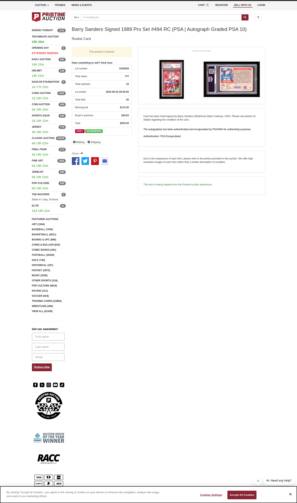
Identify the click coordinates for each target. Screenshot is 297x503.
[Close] (290, 494)
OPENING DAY (40, 47)
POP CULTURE (40, 183)
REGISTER (221, 5)
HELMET (37, 70)
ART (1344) (38, 224)
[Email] (48, 357)
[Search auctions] (161, 17)
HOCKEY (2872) (41, 270)
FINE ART (37, 160)
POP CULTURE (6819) (44, 285)
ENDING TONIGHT (42, 30)
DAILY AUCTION (41, 59)
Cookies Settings (211, 494)
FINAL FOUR (39, 149)
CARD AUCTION (41, 93)
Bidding (79, 142)
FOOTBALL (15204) (43, 255)
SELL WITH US (242, 5)
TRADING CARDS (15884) (47, 301)
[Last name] (48, 347)
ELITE (35, 205)
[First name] (48, 337)
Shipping (94, 142)
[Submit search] (245, 17)
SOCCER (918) (40, 295)
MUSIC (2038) (40, 275)
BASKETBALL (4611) (44, 234)
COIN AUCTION (41, 104)
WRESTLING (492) (42, 306)
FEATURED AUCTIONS (45, 219)
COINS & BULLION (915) (46, 244)
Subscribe (42, 367)
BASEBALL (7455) (42, 229)
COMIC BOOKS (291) (44, 249)
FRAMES (60, 5)
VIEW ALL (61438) (42, 311)
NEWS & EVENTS (81, 5)
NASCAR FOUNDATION (45, 81)
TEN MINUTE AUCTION (49, 39)
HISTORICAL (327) (42, 265)
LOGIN (261, 5)
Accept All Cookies (242, 494)
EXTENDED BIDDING (45, 53)
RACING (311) (40, 290)
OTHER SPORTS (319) (45, 280)
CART (203, 5)
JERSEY (37, 126)
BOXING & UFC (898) (44, 239)
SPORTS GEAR (41, 115)
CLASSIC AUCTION (43, 138)
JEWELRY (38, 171)
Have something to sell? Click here (92, 62)
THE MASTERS (41, 194)
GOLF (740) (38, 260)
